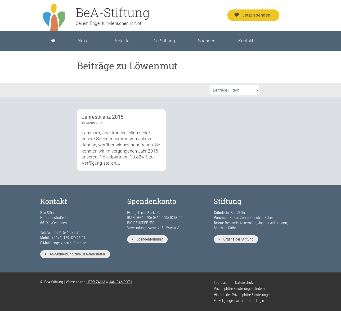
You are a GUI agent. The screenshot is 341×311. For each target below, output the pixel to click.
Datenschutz (244, 282)
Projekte (121, 41)
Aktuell (83, 41)
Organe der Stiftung (236, 239)
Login (260, 300)
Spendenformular (147, 239)
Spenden (206, 41)
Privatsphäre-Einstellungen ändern (239, 288)
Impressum (222, 282)
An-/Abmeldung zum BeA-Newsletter (75, 254)
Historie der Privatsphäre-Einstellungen (242, 295)
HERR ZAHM (95, 282)
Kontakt (245, 41)
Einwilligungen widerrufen (232, 300)
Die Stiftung (164, 41)
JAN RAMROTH (120, 282)
